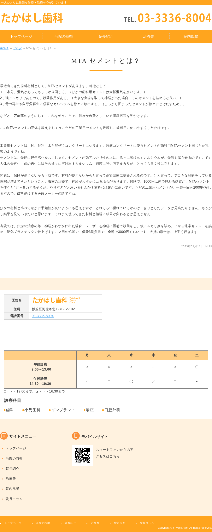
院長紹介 (106, 36)
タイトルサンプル (44, 18)
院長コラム (14, 499)
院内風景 (190, 36)
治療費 (148, 36)
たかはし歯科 (181, 527)
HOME (4, 48)
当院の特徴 (63, 36)
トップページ (21, 36)
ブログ (17, 48)
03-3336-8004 (43, 316)
